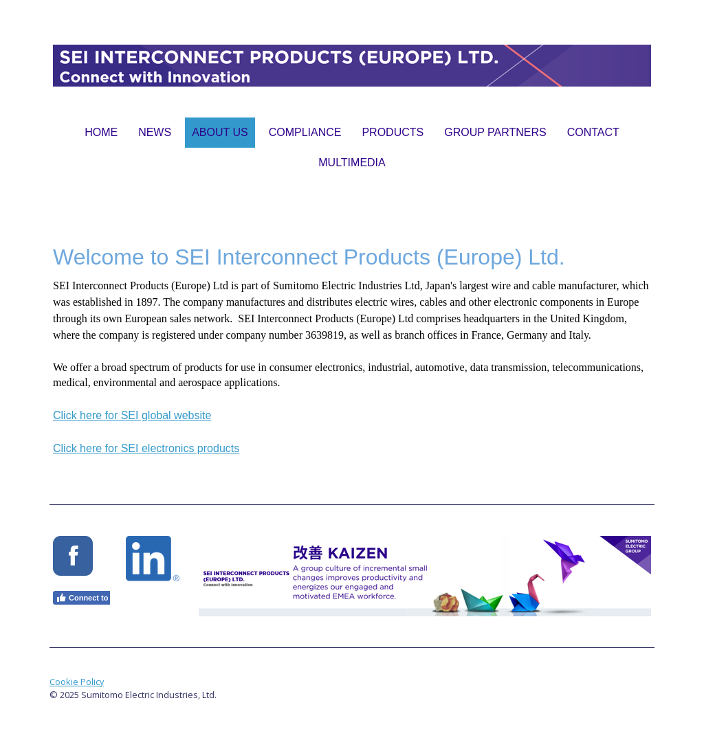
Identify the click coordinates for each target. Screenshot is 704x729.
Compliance (305, 132)
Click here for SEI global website (132, 415)
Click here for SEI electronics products (146, 448)
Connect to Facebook (101, 597)
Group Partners (495, 132)
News (154, 132)
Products (393, 132)
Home (101, 132)
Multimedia (351, 162)
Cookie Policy (77, 681)
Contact (593, 132)
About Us (220, 132)
